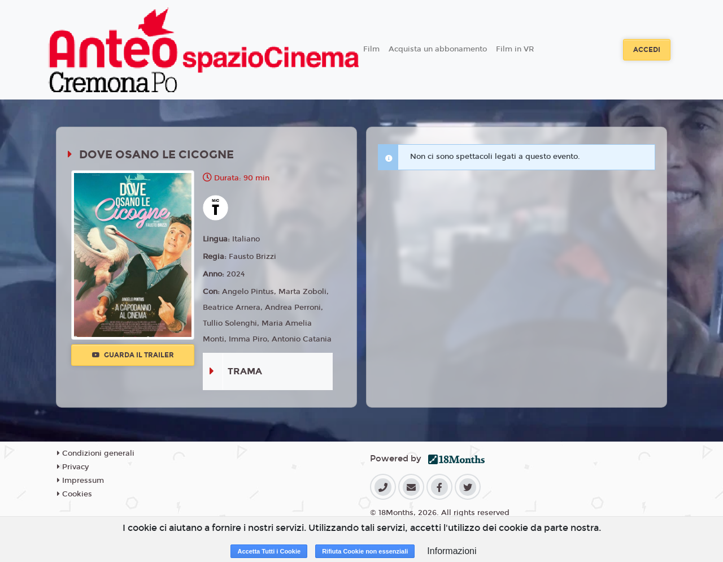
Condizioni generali (95, 453)
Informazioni (451, 551)
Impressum (80, 480)
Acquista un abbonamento (438, 49)
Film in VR (515, 49)
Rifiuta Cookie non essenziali (365, 551)
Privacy (73, 467)
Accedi (646, 50)
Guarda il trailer (133, 355)
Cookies (74, 494)
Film (371, 49)
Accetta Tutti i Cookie (268, 551)
